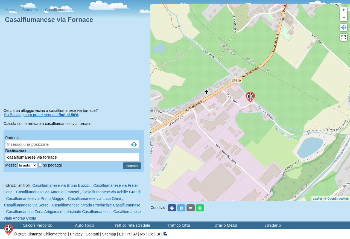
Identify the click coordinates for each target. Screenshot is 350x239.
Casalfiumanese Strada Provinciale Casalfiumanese (96, 205)
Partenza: (13, 138)
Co (150, 234)
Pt (128, 234)
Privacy (76, 234)
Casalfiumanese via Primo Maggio (35, 198)
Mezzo (11, 165)
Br (158, 234)
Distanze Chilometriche (47, 234)
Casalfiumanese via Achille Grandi (112, 192)
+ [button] (343, 10)
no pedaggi (53, 165)
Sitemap (109, 234)
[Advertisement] (75, 66)
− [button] (343, 17)
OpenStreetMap (338, 198)
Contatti (92, 234)
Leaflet (317, 198)
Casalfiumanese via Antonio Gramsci (47, 192)
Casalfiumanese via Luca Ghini (94, 198)
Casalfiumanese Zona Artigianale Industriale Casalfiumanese (58, 211)
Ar (135, 234)
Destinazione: (16, 150)
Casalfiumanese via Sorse (26, 205)
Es (121, 234)
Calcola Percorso (37, 225)
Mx (142, 234)
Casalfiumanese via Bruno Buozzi (60, 185)
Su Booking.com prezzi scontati (41, 115)
